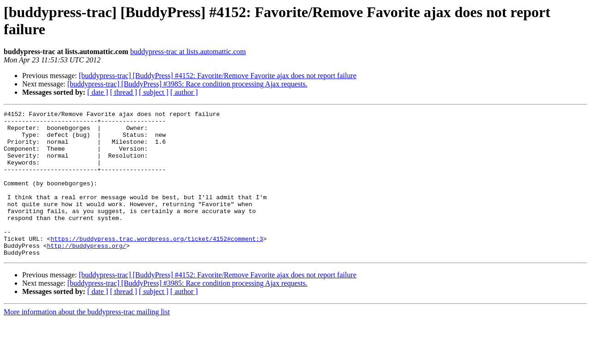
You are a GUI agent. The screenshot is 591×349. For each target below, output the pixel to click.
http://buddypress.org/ (87, 273)
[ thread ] (123, 92)
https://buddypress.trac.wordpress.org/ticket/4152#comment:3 (156, 265)
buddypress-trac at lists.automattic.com (188, 51)
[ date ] (97, 92)
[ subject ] (154, 92)
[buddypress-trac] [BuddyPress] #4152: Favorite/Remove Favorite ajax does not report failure (217, 76)
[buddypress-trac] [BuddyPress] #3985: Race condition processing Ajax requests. (187, 84)
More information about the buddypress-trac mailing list (87, 341)
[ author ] (184, 92)
